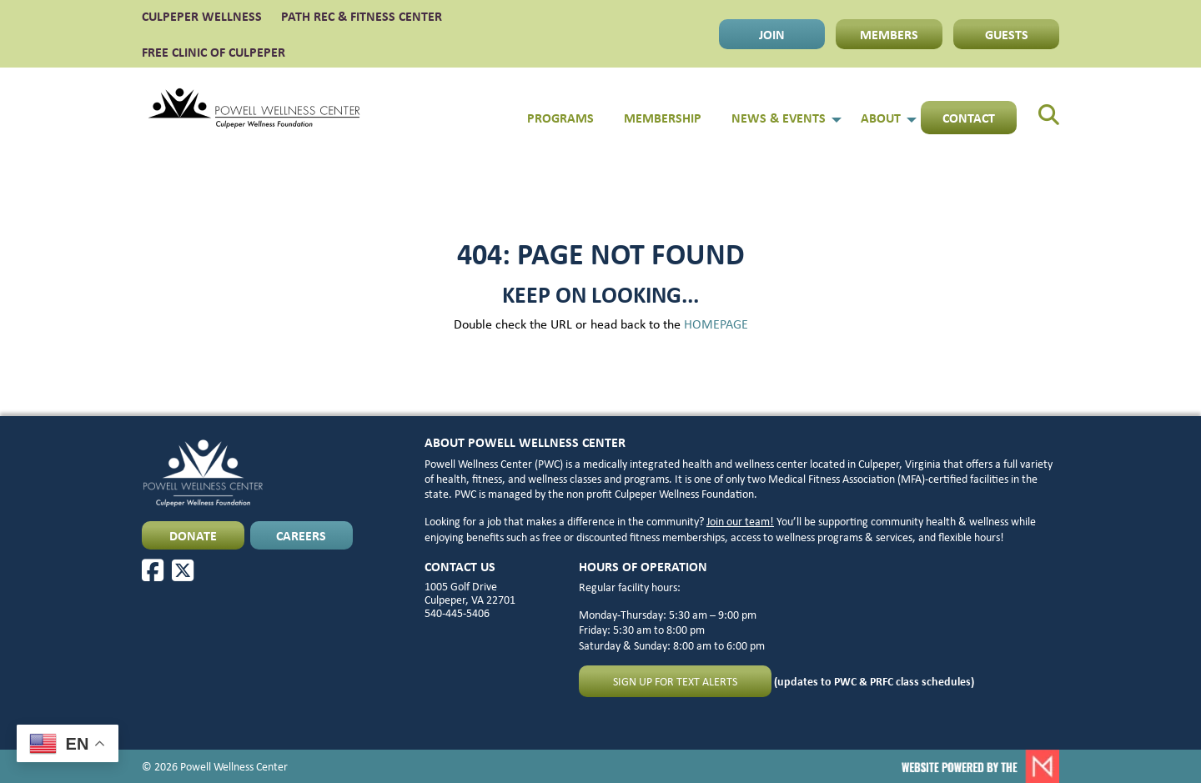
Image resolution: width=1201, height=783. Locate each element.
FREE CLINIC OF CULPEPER (213, 51)
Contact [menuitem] (968, 117)
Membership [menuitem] (662, 117)
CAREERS (301, 535)
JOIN (772, 34)
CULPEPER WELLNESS (202, 16)
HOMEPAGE (716, 324)
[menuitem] (1038, 108)
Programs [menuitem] (560, 117)
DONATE (193, 535)
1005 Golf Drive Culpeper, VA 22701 (470, 593)
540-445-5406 (457, 612)
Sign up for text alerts (675, 681)
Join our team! (740, 521)
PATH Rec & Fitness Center (361, 16)
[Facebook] (152, 570)
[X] (182, 570)
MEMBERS (889, 34)
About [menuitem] (881, 117)
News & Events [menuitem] (778, 117)
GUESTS (1006, 34)
